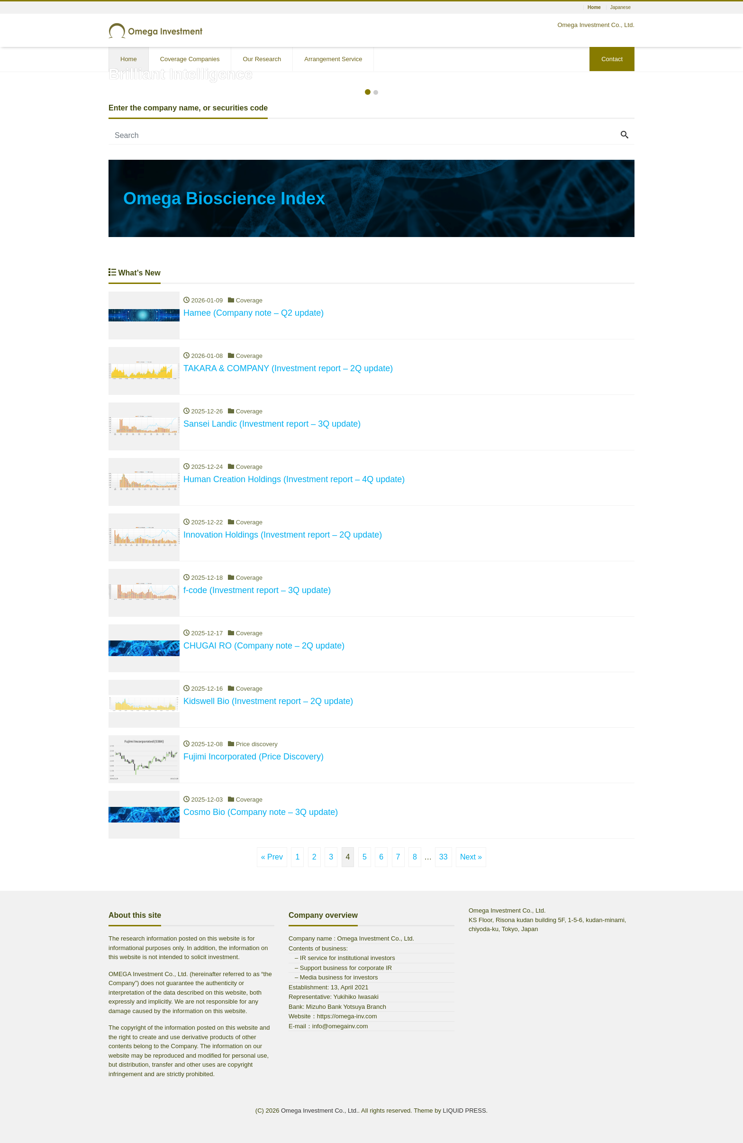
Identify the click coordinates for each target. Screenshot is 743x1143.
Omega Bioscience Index (224, 198)
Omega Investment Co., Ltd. (319, 1110)
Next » (471, 857)
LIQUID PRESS (464, 1110)
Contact (612, 59)
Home (128, 59)
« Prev (272, 857)
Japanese (620, 7)
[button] (18, 77)
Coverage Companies (190, 59)
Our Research (262, 59)
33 (443, 857)
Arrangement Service (333, 59)
